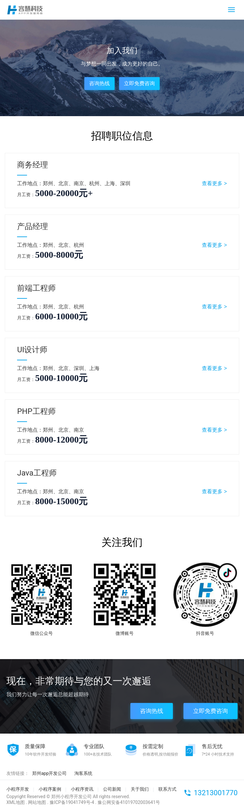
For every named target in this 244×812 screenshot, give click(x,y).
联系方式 (167, 789)
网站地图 (37, 802)
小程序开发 (17, 789)
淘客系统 (83, 773)
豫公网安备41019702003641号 (129, 802)
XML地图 (15, 802)
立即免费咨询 (139, 83)
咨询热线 (99, 83)
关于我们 (140, 789)
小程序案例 (50, 789)
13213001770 (216, 793)
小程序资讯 (82, 789)
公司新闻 (112, 789)
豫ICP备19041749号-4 (72, 802)
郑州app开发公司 (49, 773)
